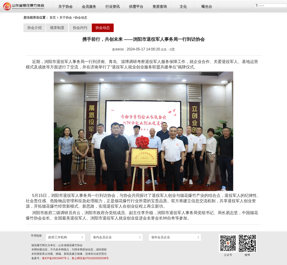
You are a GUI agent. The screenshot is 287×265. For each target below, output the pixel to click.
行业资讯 (112, 7)
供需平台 (136, 7)
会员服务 (89, 7)
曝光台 (206, 7)
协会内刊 (80, 28)
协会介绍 (34, 28)
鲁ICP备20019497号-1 (55, 258)
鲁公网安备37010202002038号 (90, 258)
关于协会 (65, 7)
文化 (183, 7)
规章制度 (57, 28)
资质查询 (159, 7)
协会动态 (103, 28)
